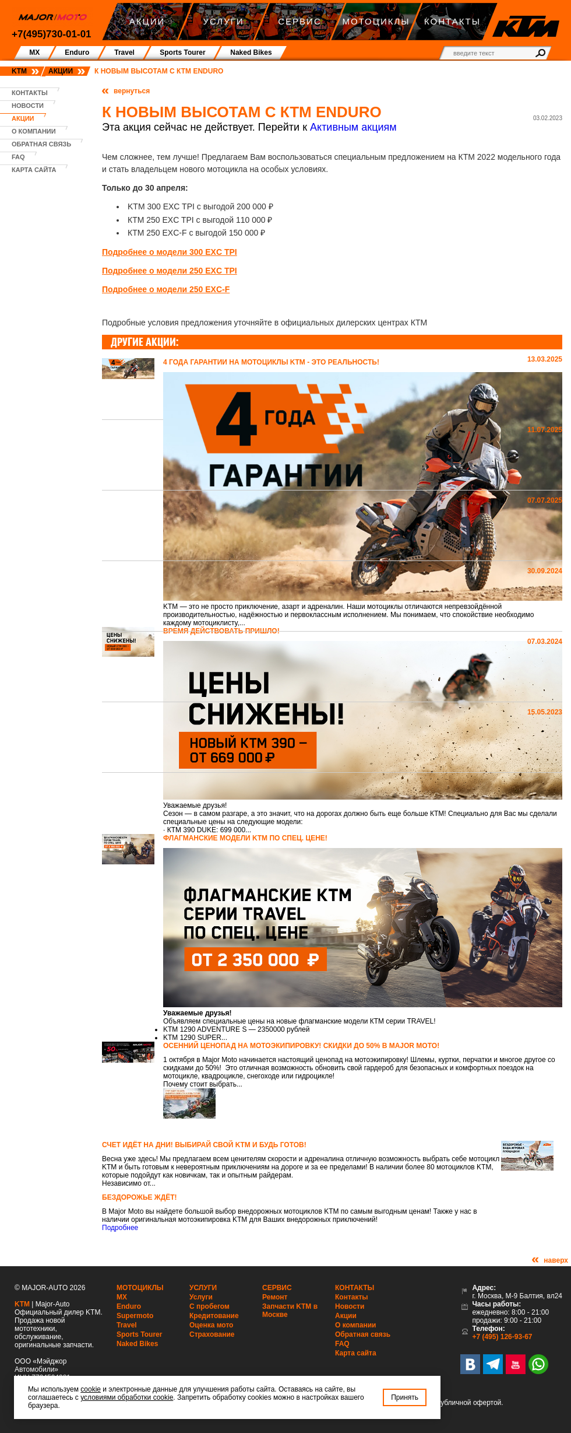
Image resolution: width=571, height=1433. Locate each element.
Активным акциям (353, 127)
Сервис (277, 1288)
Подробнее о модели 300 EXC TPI (169, 252)
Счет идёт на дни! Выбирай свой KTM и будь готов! (204, 1145)
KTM (19, 71)
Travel (127, 1325)
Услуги (203, 1288)
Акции (60, 71)
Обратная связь (41, 144)
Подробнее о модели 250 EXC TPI (169, 270)
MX (122, 1297)
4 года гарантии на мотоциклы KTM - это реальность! (271, 362)
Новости (28, 105)
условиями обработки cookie (126, 1397)
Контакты (30, 92)
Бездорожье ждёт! (139, 1197)
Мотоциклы (140, 1288)
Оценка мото (211, 1325)
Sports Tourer (139, 1334)
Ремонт (274, 1297)
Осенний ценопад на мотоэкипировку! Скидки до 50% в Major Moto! (301, 1046)
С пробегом (209, 1306)
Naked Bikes (137, 1344)
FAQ (18, 156)
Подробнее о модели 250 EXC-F (166, 289)
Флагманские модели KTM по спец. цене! (245, 838)
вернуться (132, 90)
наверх (556, 1260)
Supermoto (135, 1316)
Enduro (129, 1306)
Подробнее (120, 1228)
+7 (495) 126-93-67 (502, 1337)
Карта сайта (34, 169)
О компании (34, 131)
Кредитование (214, 1316)
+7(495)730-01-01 (51, 34)
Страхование (211, 1334)
